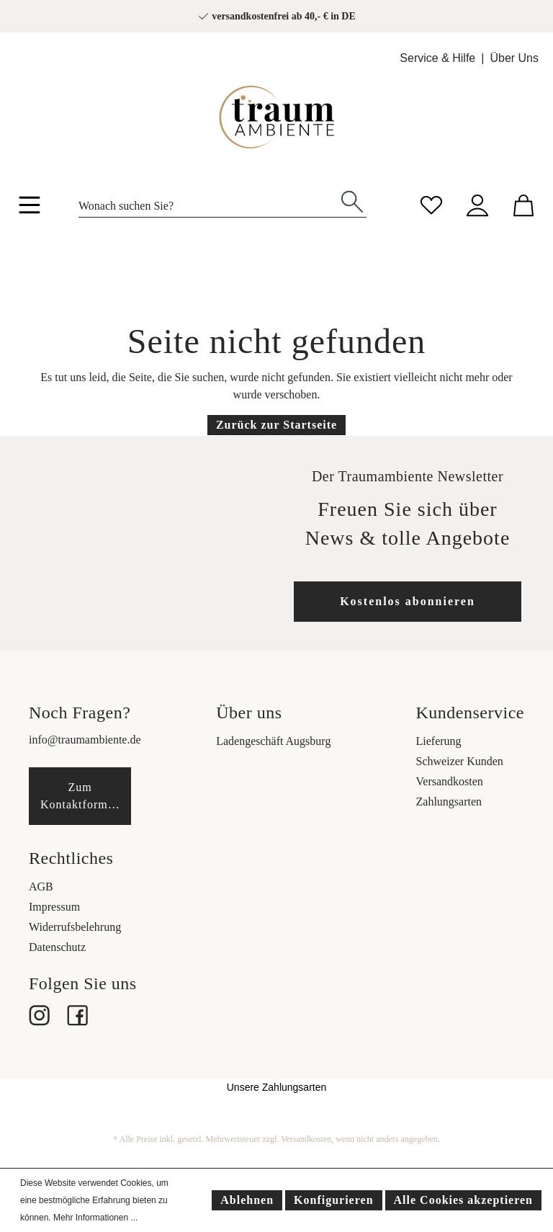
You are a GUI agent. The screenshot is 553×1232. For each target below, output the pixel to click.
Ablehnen (247, 1200)
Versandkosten (449, 781)
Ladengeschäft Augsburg (273, 741)
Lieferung (439, 741)
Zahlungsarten (449, 801)
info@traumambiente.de (85, 739)
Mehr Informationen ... (95, 1218)
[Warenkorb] (523, 203)
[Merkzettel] (431, 203)
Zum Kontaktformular (84, 796)
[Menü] (29, 207)
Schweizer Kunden (459, 761)
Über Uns (514, 58)
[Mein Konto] (477, 203)
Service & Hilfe (437, 58)
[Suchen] (352, 200)
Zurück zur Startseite (276, 425)
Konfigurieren (333, 1200)
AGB (41, 886)
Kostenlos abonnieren (407, 601)
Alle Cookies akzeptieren (463, 1200)
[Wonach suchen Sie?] (208, 202)
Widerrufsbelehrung (75, 927)
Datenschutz (57, 947)
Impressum (54, 907)
